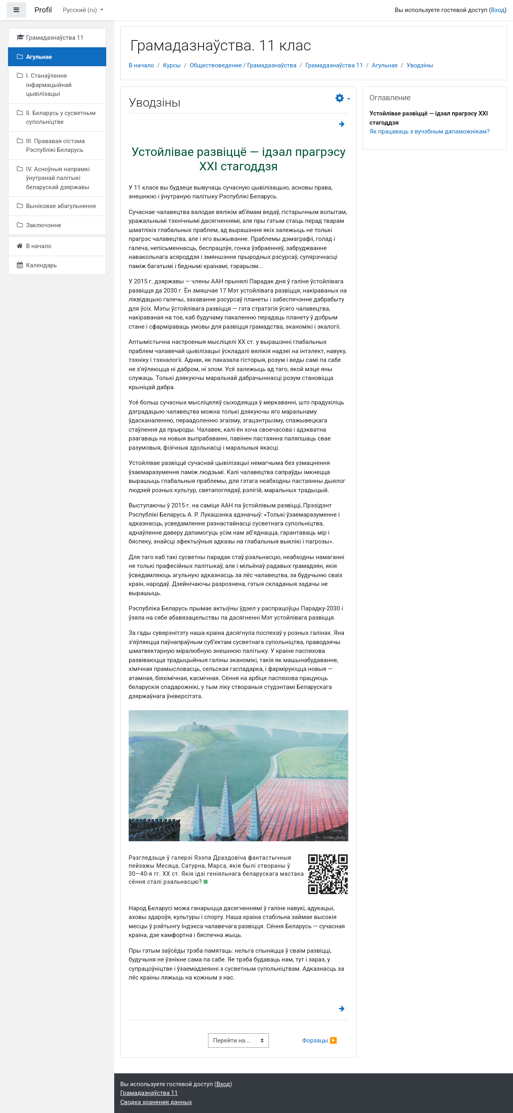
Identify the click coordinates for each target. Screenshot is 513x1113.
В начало (141, 65)
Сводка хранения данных (156, 1102)
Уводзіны (420, 65)
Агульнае (385, 65)
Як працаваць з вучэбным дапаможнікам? (429, 131)
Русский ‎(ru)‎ (81, 10)
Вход (498, 10)
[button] (342, 98)
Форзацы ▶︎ (319, 1040)
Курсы (172, 65)
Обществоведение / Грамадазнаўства (243, 65)
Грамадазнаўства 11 (334, 65)
